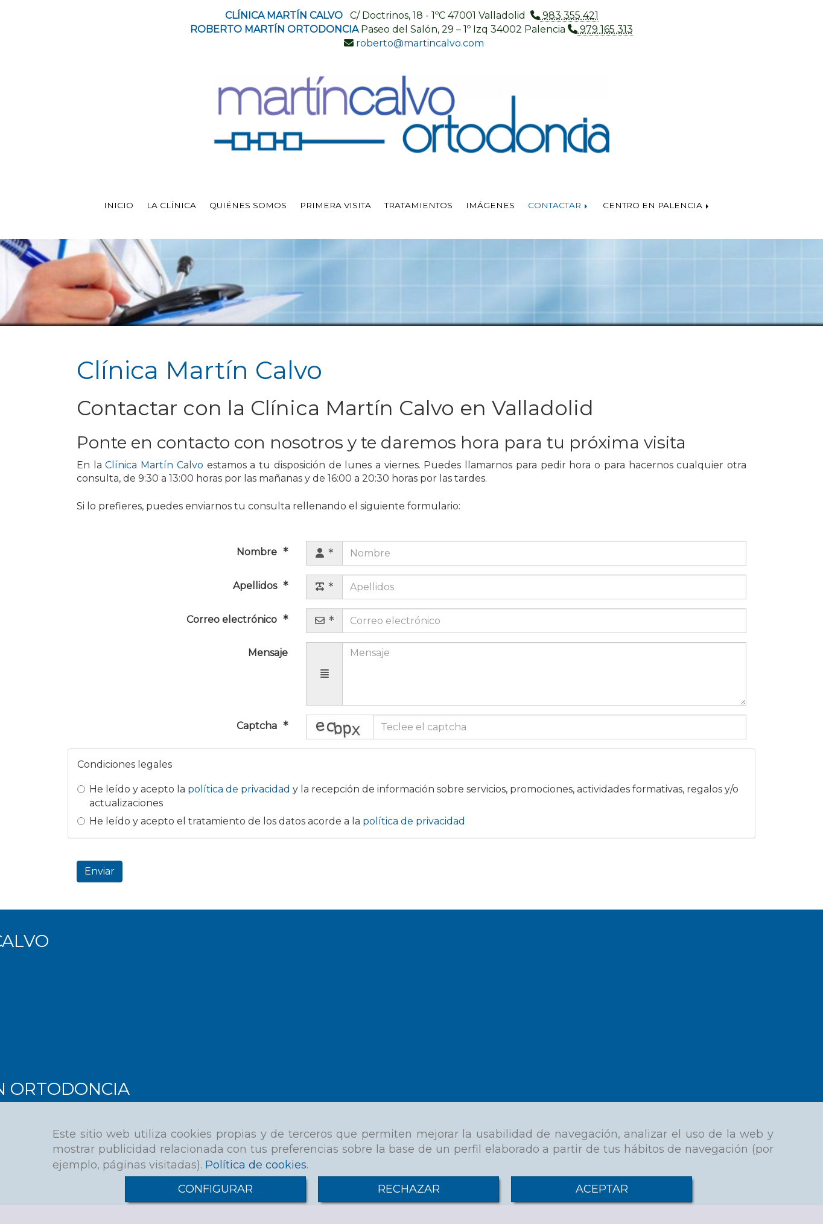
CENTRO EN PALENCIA (657, 205)
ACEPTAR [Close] (602, 1189)
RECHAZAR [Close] (409, 1189)
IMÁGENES (490, 205)
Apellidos (256, 585)
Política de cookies (256, 1164)
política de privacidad (239, 789)
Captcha (258, 726)
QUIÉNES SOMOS (248, 205)
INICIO (118, 205)
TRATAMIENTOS (418, 205)
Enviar (99, 871)
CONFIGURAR (215, 1189)
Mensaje (268, 652)
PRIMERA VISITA (335, 205)
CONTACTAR (558, 205)
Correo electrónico (232, 619)
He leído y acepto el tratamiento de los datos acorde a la (271, 821)
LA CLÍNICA (171, 205)
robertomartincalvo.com (419, 43)
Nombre (258, 552)
